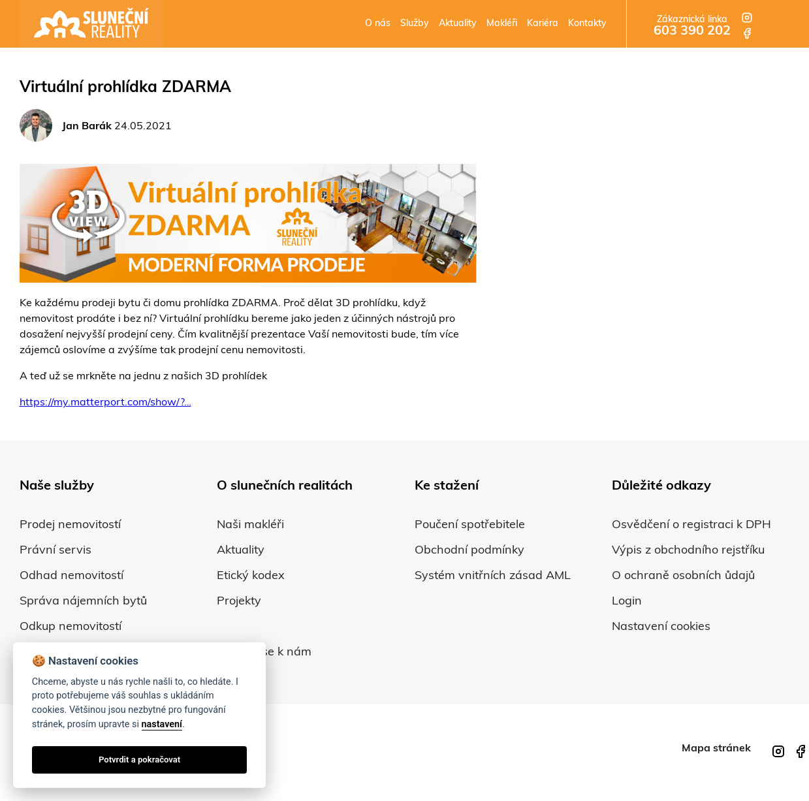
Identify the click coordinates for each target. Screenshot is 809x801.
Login (627, 601)
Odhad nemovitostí (71, 576)
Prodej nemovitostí (70, 525)
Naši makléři (250, 525)
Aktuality (458, 24)
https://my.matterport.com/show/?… (105, 403)
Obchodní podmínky (469, 550)
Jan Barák (87, 126)
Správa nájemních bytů (83, 601)
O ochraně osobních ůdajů (683, 576)
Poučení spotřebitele (470, 525)
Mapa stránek (716, 749)
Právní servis (55, 550)
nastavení (162, 724)
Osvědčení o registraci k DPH (691, 525)
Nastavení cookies (661, 627)
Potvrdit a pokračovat (139, 759)
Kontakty (587, 24)
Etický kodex (251, 576)
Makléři (501, 24)
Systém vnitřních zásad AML (493, 576)
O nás (377, 24)
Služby (414, 24)
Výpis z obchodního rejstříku (688, 550)
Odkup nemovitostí (70, 627)
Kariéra (542, 24)
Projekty (239, 601)
